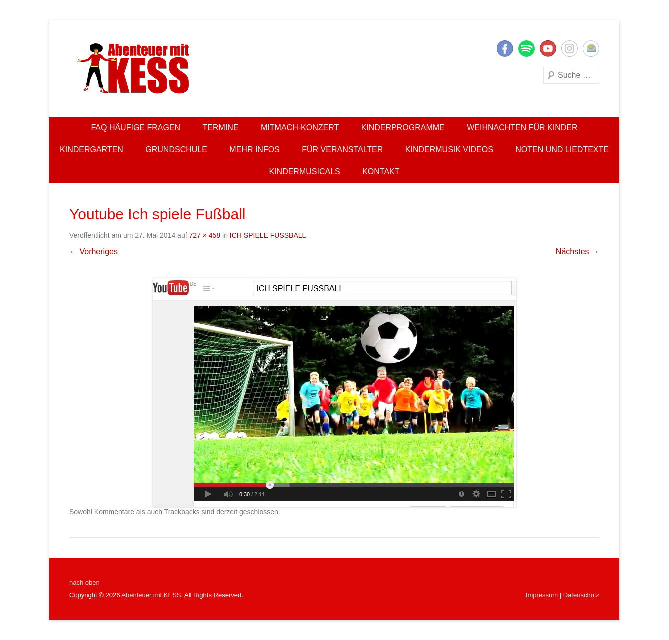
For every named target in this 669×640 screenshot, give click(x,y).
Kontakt (381, 171)
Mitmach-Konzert (300, 127)
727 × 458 (204, 235)
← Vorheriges (94, 251)
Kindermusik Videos (450, 149)
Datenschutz (582, 595)
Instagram (570, 48)
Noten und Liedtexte (562, 149)
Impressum (542, 595)
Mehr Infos (255, 149)
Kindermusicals (304, 171)
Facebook (505, 48)
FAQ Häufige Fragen (135, 127)
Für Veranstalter (342, 149)
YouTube (548, 48)
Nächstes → (578, 251)
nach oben (85, 582)
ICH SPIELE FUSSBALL (268, 235)
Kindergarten (92, 149)
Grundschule (177, 149)
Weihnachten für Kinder (522, 127)
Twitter (526, 48)
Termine (221, 127)
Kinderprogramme (403, 127)
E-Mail (591, 48)
